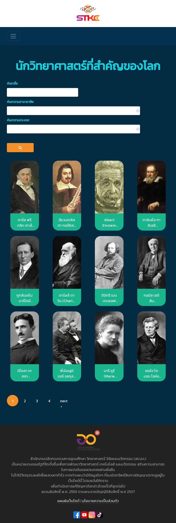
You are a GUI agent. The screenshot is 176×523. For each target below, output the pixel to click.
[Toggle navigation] (13, 36)
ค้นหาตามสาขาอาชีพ (20, 101)
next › (63, 402)
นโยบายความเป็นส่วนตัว (100, 501)
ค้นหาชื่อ (12, 83)
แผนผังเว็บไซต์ (68, 501)
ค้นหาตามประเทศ (18, 120)
